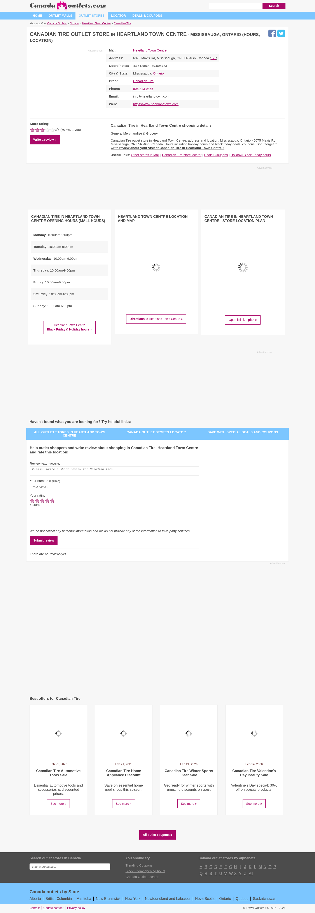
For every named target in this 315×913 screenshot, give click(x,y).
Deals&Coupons (216, 155)
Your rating (38, 497)
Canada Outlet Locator (142, 878)
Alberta (35, 900)
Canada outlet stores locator (156, 432)
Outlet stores (91, 15)
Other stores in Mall (145, 155)
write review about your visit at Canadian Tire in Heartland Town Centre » (167, 148)
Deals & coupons (147, 15)
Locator (118, 15)
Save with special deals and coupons (243, 432)
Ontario (158, 73)
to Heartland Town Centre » (156, 319)
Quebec (242, 900)
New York (132, 900)
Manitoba (83, 900)
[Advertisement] (66, 83)
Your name (45, 482)
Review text (45, 463)
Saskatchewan (264, 900)
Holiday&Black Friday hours (251, 155)
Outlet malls (60, 15)
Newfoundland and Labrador (168, 900)
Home (37, 15)
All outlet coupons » (157, 836)
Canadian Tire (143, 81)
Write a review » (44, 139)
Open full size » (243, 320)
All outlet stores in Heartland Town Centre (69, 433)
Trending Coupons (139, 867)
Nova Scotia (205, 900)
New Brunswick (108, 900)
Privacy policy (76, 909)
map (213, 58)
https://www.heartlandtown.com (156, 104)
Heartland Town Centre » (69, 327)
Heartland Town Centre (150, 50)
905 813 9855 (143, 89)
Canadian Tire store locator (181, 155)
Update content (53, 909)
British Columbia (59, 900)
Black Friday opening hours (145, 872)
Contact (35, 909)
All (251, 875)
